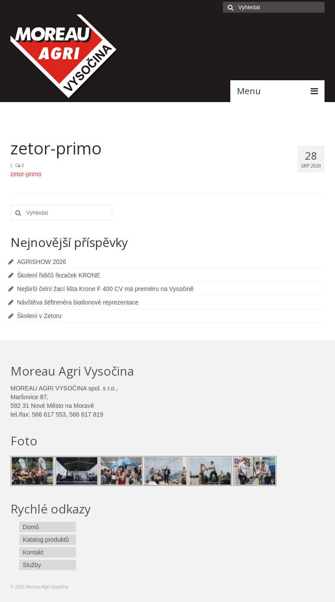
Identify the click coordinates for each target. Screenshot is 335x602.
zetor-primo (25, 174)
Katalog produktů (46, 539)
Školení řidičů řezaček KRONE (58, 275)
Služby (32, 564)
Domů (31, 526)
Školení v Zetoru (39, 315)
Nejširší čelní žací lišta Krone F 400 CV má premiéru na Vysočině (105, 288)
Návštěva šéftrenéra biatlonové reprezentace (78, 302)
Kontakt (33, 552)
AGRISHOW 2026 (41, 261)
